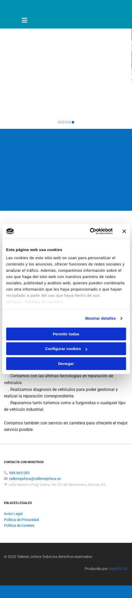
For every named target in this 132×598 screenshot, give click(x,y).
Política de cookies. (44, 302)
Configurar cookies (66, 348)
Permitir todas (66, 334)
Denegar (66, 363)
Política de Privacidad (21, 520)
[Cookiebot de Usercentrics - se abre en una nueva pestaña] (90, 231)
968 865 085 (19, 473)
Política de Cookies (19, 525)
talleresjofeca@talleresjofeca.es (35, 479)
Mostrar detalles (100, 318)
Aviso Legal (13, 514)
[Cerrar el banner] (124, 231)
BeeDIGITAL (118, 569)
